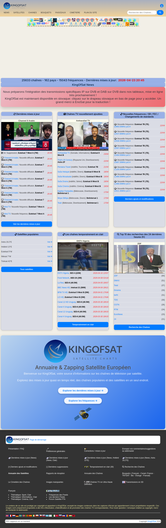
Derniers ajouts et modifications (139, 199)
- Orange (138, 475)
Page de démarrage (26, 440)
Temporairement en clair (83, 325)
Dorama (117, 290)
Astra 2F (61, 162)
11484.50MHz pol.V (122, 155)
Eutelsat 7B (93, 167)
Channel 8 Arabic (11, 158)
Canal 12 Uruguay (65, 312)
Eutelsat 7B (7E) (142, 124)
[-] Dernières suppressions (57, 467)
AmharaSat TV (64, 153)
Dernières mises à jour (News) (22, 458)
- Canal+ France (146, 473)
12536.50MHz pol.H (122, 141)
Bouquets (126, 473)
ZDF (116, 276)
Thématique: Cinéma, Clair (22, 499)
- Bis (131, 475)
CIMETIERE (75, 13)
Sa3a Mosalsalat (64, 177)
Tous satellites (26, 269)
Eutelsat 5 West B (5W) (79, 292)
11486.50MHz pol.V (122, 184)
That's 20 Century (65, 160)
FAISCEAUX (60, 13)
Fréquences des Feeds (58, 495)
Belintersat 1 (63, 193)
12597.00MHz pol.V (122, 148)
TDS (116, 300)
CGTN (116, 305)
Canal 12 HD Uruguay (67, 302)
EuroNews (118, 314)
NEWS (6, 13)
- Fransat (145, 475)
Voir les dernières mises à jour (26, 224)
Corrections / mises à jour (94, 450)
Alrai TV (7, 207)
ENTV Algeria (63, 273)
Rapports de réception (55, 473)
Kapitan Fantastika (65, 191)
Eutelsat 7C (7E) (142, 153)
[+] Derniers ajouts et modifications (22, 467)
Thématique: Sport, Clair (21, 495)
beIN (116, 295)
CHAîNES (32, 13)
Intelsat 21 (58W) (78, 287)
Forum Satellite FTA (57, 499)
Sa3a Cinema (63, 186)
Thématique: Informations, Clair (24, 497)
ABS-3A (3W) (76, 278)
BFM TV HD (63, 292)
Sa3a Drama (63, 181)
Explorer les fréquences (83, 400)
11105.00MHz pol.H (122, 169)
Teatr (60, 203)
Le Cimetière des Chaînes (19, 482)
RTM (116, 309)
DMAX (116, 280)
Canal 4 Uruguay (64, 307)
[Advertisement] (83, 53)
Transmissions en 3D (132, 482)
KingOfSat (152, 521)
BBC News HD (64, 287)
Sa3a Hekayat (63, 172)
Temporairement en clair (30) (99, 467)
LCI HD (61, 297)
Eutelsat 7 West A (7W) (28, 153)
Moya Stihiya (63, 198)
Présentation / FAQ (16, 449)
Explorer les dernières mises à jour (83, 390)
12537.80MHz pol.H (122, 134)
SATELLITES (18, 13)
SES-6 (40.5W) (71, 283)
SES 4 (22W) (75, 273)
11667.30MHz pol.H (122, 162)
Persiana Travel (64, 167)
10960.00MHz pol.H (122, 127)
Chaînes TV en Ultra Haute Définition (98, 483)
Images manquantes (54, 482)
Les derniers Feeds (57, 497)
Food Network (63, 278)
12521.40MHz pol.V (122, 191)
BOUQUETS (46, 13)
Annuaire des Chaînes (93, 473)
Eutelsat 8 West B (92, 172)
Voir (49, 242)
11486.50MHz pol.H (122, 177)
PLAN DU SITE (90, 13)
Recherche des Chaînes (139, 327)
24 (115, 319)
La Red (61, 283)
